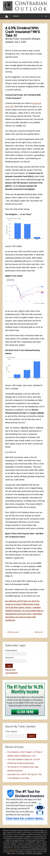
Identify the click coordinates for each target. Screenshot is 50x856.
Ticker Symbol (11, 731)
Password (9, 657)
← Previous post (12, 632)
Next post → (40, 632)
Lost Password (11, 673)
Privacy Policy (13, 850)
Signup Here (10, 670)
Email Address (11, 650)
